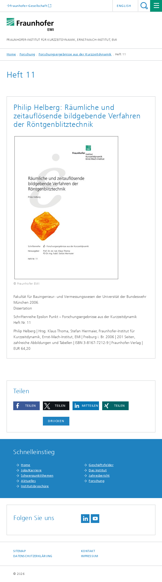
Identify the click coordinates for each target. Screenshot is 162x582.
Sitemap (19, 551)
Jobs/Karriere (31, 470)
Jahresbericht (99, 475)
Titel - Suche (144, 5)
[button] (26, 405)
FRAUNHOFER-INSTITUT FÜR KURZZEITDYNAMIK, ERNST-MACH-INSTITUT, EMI (62, 40)
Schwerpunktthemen (37, 475)
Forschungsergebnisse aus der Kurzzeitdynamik (75, 54)
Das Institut (98, 470)
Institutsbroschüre (35, 486)
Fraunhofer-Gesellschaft (28, 5)
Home (11, 54)
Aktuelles (28, 481)
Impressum (89, 556)
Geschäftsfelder (101, 465)
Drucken (56, 421)
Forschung (27, 54)
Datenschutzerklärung (32, 556)
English (124, 6)
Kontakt (88, 551)
